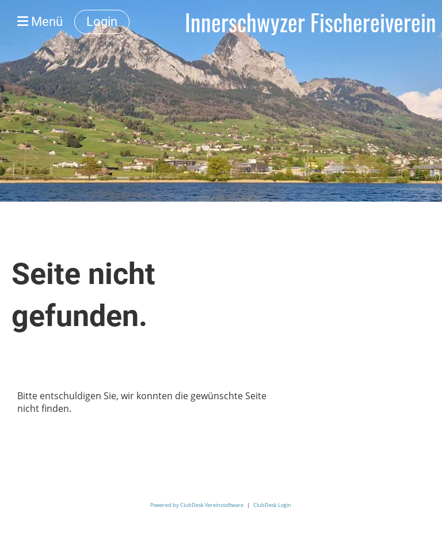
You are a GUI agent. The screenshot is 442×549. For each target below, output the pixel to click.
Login (101, 21)
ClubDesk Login (272, 505)
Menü (40, 21)
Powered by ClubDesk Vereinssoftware (196, 505)
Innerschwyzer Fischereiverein (310, 22)
